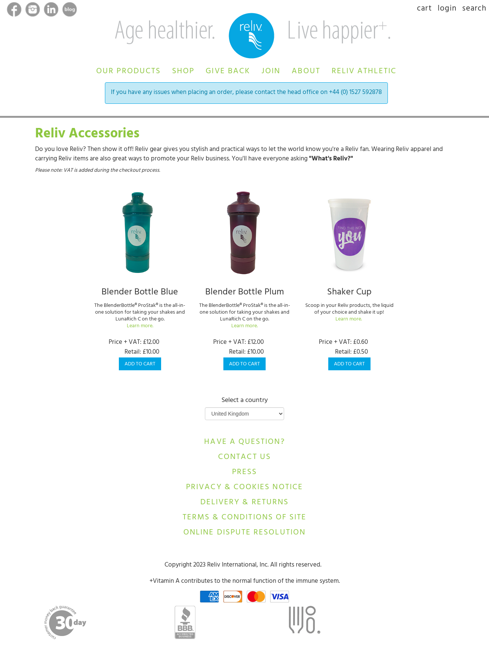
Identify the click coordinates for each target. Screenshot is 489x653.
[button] (128, 70)
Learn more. (140, 326)
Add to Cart (140, 364)
